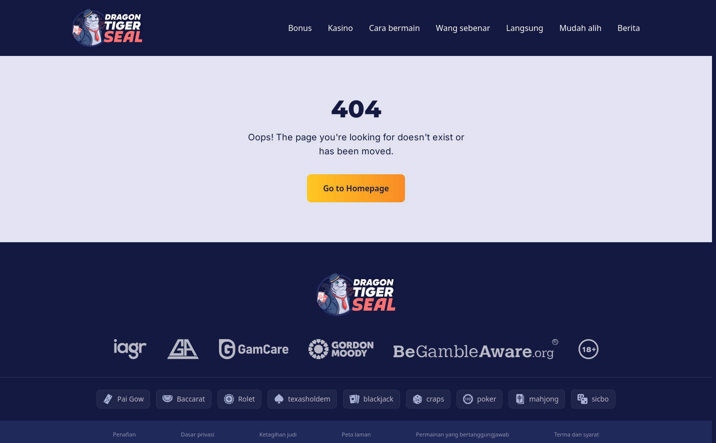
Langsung (524, 27)
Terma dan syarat (576, 434)
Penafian (124, 434)
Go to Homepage (356, 188)
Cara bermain (394, 27)
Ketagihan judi (278, 434)
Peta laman (356, 434)
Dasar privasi (197, 434)
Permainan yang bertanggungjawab (462, 434)
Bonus (300, 27)
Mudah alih (581, 27)
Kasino (340, 27)
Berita (629, 27)
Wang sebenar (463, 27)
